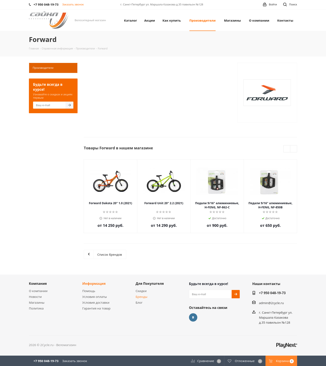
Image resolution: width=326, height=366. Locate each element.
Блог (139, 302)
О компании (38, 291)
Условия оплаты (94, 297)
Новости (35, 297)
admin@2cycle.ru (271, 303)
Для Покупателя (150, 283)
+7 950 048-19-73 (272, 293)
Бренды (141, 297)
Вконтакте (193, 317)
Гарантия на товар (96, 308)
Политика (36, 308)
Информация (94, 283)
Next (293, 149)
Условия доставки (96, 302)
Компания (38, 283)
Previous (287, 149)
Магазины (36, 302)
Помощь (88, 291)
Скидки (141, 291)
